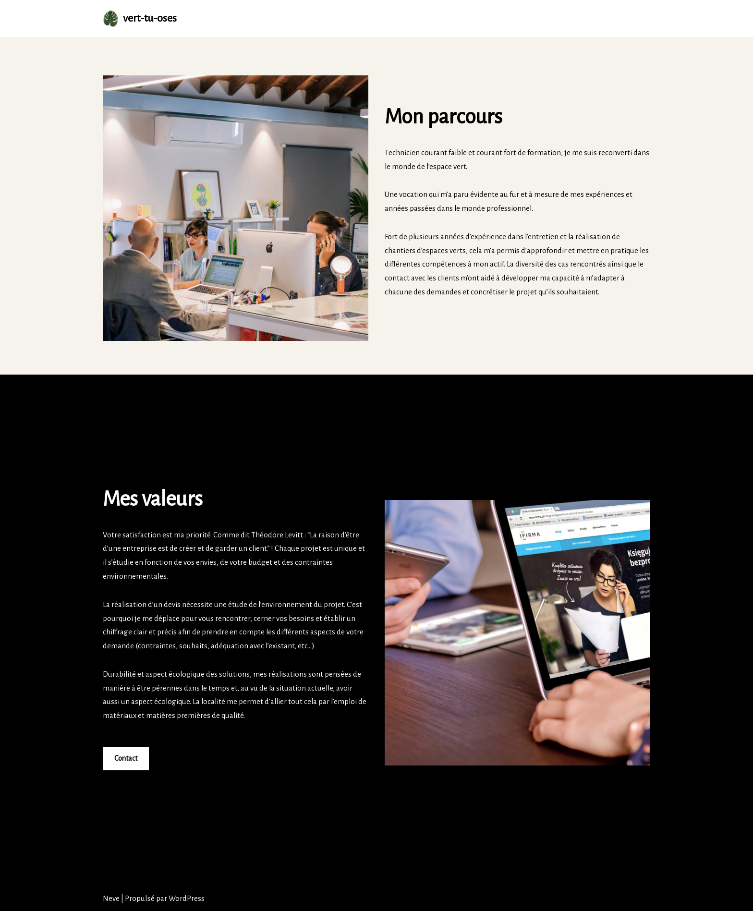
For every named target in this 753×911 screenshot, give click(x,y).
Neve (111, 898)
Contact (125, 759)
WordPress (187, 898)
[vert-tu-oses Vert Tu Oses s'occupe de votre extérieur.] (140, 18)
